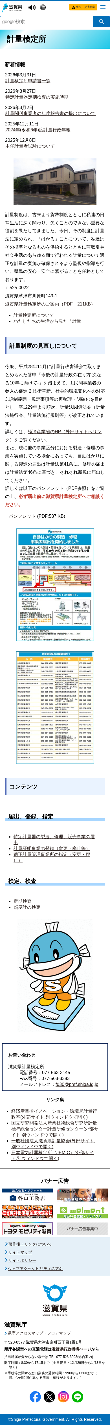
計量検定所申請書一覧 (27, 80)
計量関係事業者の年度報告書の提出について (50, 113)
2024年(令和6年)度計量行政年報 (38, 129)
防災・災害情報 (86, 6)
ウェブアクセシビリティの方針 (35, 1268)
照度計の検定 (27, 907)
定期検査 (23, 901)
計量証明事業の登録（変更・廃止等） (52, 848)
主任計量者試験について (30, 146)
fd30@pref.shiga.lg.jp (77, 1084)
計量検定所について (34, 315)
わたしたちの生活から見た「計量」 (50, 321)
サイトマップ (20, 1252)
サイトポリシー (22, 1260)
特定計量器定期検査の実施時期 (37, 97)
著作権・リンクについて (30, 1244)
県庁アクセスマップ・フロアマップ (39, 1333)
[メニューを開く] (103, 6)
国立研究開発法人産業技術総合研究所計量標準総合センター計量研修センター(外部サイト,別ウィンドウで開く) (54, 1129)
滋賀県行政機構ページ (71, 1349)
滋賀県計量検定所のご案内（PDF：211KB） (50, 304)
